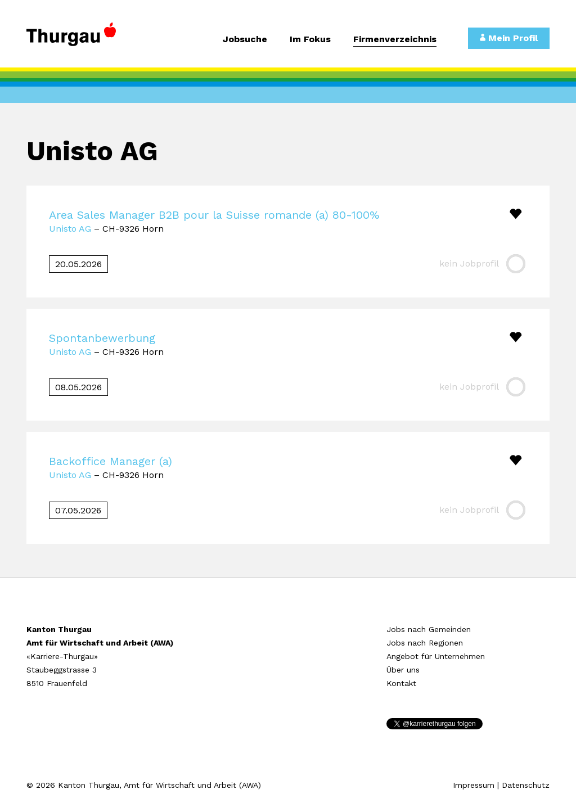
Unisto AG (70, 228)
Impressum (473, 785)
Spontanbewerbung (102, 338)
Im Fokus (310, 39)
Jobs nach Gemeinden (428, 629)
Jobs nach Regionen (424, 642)
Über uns (403, 669)
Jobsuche (245, 39)
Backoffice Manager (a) (110, 461)
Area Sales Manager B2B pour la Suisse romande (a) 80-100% (214, 215)
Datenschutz (526, 785)
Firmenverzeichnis (394, 39)
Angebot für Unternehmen (435, 656)
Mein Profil (509, 38)
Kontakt (401, 683)
